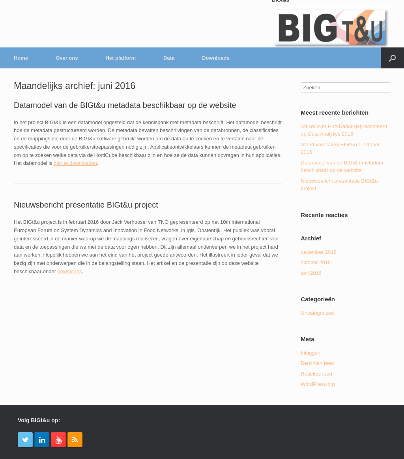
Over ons (67, 58)
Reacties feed (316, 374)
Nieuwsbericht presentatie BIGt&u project (86, 204)
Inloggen (310, 353)
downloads (70, 271)
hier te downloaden (75, 163)
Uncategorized (317, 313)
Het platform (120, 58)
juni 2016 (311, 273)
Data (168, 58)
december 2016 (318, 252)
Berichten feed (317, 363)
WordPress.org (318, 384)
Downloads (215, 58)
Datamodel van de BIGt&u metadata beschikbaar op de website (125, 105)
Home (21, 58)
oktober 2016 (316, 262)
